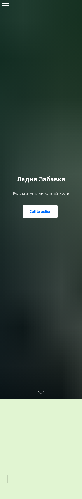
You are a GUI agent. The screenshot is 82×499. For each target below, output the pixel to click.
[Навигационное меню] (5, 5)
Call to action (40, 212)
